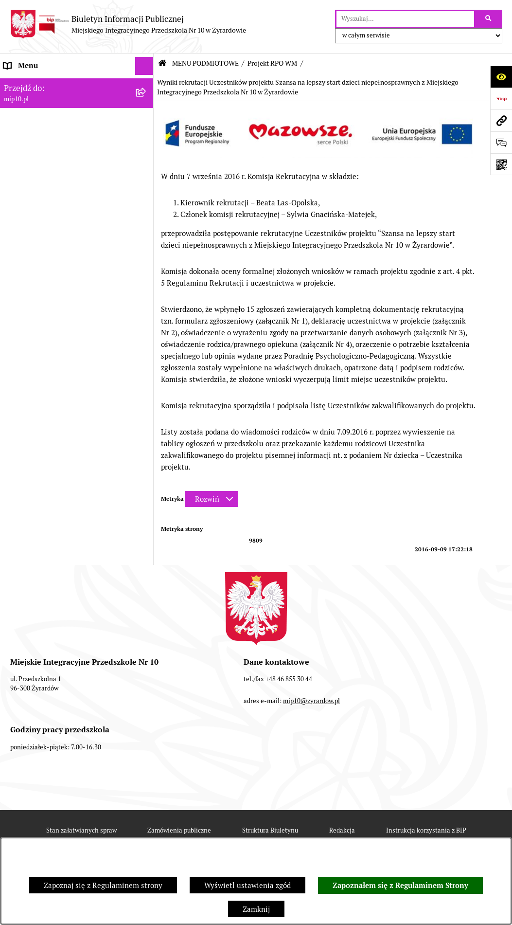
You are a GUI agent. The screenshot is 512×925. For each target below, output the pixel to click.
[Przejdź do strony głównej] (128, 24)
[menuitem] (77, 126)
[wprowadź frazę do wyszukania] (405, 19)
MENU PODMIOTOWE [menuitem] (40, 102)
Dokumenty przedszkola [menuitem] (44, 551)
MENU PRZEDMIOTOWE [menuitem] (44, 533)
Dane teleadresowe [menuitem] (36, 84)
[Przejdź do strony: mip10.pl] (501, 120)
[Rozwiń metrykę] (211, 499)
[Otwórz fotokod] (501, 164)
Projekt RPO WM (272, 63)
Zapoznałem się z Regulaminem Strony (400, 885)
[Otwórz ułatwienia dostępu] (501, 77)
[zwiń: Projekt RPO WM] (146, 127)
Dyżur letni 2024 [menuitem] (31, 698)
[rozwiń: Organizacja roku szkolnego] (146, 643)
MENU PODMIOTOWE (205, 63)
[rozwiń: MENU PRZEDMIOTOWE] (146, 533)
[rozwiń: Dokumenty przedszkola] (146, 552)
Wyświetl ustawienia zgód (247, 885)
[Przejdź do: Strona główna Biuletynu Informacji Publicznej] (162, 63)
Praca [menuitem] (13, 569)
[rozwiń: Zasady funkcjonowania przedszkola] (146, 375)
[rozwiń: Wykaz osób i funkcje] (146, 351)
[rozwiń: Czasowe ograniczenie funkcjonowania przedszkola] (146, 662)
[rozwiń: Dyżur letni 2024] (146, 699)
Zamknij (256, 909)
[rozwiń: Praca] (146, 570)
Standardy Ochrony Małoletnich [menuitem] (57, 716)
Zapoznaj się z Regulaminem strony (103, 885)
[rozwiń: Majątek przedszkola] (146, 484)
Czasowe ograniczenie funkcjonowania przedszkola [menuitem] (68, 667)
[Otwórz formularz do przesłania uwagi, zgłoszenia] (501, 142)
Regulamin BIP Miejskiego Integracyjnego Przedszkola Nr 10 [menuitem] (59, 611)
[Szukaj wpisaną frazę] (489, 19)
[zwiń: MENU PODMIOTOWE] (146, 102)
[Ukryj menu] (144, 66)
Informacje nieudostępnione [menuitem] (50, 588)
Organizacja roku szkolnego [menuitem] (49, 643)
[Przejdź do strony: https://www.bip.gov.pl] (501, 98)
